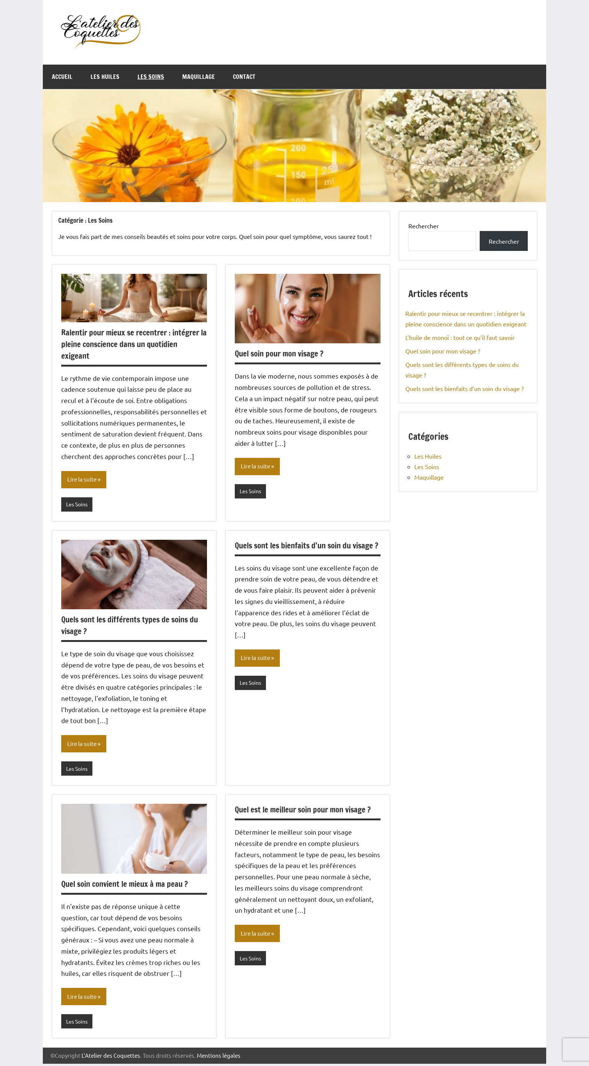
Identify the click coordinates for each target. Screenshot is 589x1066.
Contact (244, 76)
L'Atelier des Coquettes (111, 1057)
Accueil (62, 76)
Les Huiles (105, 76)
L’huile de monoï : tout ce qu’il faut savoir (460, 337)
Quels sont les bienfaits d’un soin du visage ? (296, 551)
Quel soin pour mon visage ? (282, 353)
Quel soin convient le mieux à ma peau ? (128, 885)
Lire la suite (82, 479)
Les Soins (150, 76)
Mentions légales (218, 1057)
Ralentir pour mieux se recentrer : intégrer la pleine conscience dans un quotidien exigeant (125, 343)
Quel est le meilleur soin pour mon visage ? (308, 811)
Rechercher (423, 226)
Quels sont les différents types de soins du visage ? (133, 625)
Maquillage (198, 76)
